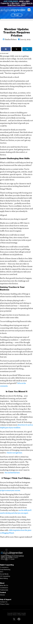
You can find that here (12, 472)
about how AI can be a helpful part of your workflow (16, 426)
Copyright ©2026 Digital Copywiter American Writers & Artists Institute (16, 614)
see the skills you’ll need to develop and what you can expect (15, 511)
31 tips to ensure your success (10, 490)
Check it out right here (14, 452)
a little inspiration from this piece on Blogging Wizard (15, 531)
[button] (29, 9)
